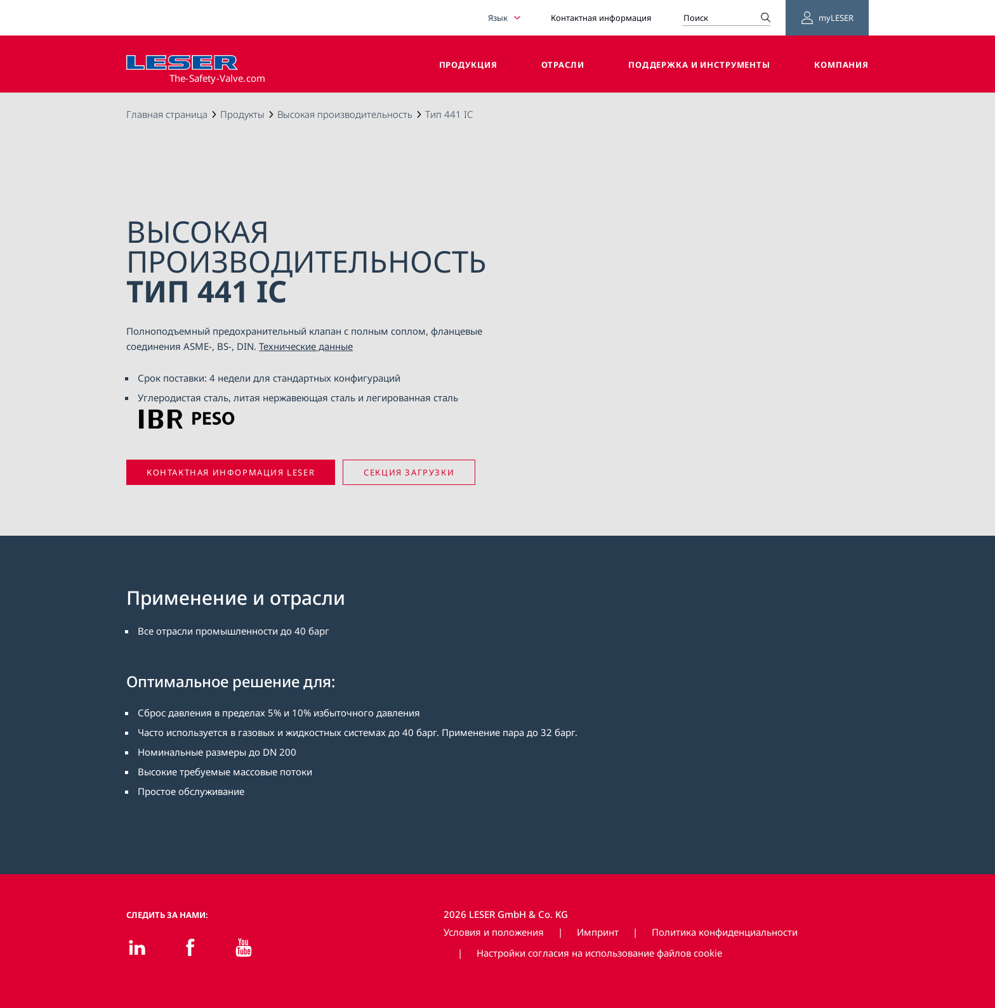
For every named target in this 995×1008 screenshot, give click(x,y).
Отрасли (562, 64)
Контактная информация (601, 17)
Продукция (468, 64)
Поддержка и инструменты (699, 64)
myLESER (827, 17)
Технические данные (306, 346)
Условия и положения (494, 932)
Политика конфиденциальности (725, 932)
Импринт (598, 932)
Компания (841, 64)
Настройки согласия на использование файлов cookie (599, 953)
